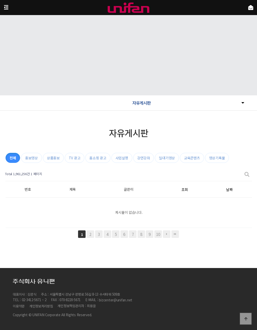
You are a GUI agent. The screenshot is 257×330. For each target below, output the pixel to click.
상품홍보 (53, 157)
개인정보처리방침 (41, 306)
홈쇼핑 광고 (97, 157)
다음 (166, 234)
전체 (13, 157)
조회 (184, 189)
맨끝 (175, 234)
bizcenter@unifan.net (115, 300)
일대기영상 (167, 157)
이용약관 (19, 306)
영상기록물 (217, 157)
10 (158, 234)
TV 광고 (75, 157)
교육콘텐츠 (192, 157)
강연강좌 (143, 157)
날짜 (229, 189)
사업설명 (121, 157)
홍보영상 (31, 157)
